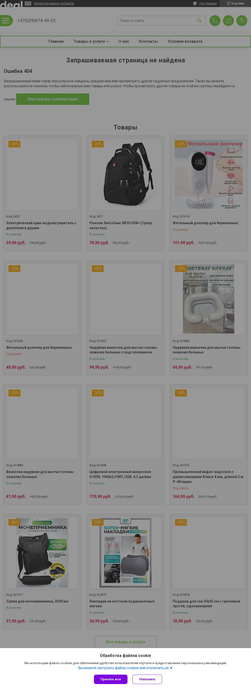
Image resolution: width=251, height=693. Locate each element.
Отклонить (147, 679)
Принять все (110, 679)
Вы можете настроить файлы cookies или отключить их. (123, 668)
